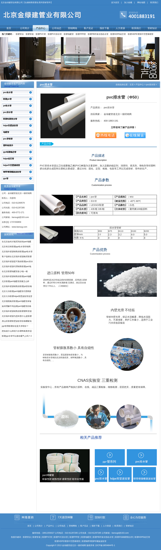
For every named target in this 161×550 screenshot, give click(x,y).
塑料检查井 (8, 145)
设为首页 (115, 2)
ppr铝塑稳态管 (9, 152)
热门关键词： (8, 34)
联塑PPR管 (81, 34)
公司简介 (24, 28)
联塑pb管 (7, 99)
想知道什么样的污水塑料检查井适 (17, 331)
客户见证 (88, 28)
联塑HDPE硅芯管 (118, 34)
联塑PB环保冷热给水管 (98, 34)
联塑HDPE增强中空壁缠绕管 (140, 34)
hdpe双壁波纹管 (10, 125)
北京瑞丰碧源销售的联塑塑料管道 (17, 311)
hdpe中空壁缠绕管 (11, 165)
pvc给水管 (8, 92)
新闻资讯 (8, 234)
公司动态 (56, 28)
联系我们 (154, 2)
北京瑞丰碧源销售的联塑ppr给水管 (17, 251)
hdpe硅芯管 (8, 158)
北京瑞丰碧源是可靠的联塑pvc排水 (17, 261)
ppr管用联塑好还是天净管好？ (15, 326)
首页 (8, 28)
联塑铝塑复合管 (10, 119)
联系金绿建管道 (12, 186)
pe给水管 (7, 106)
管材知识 (152, 28)
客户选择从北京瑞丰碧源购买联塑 (17, 256)
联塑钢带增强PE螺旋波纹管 (94, 541)
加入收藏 (128, 2)
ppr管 (5, 178)
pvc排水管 (8, 112)
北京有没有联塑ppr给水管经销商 (16, 246)
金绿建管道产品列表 (14, 83)
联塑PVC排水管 (55, 34)
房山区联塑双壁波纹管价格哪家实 (17, 321)
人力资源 (120, 28)
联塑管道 (30, 34)
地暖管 (6, 132)
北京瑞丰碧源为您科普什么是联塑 (17, 316)
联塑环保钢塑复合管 (124, 537)
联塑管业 (20, 34)
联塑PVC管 (41, 34)
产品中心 (40, 28)
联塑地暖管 (69, 34)
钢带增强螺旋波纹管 (12, 172)
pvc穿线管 (8, 139)
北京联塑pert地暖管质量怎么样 (15, 281)
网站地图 (141, 2)
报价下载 (104, 28)
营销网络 (72, 28)
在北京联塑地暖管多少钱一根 (15, 271)
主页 (132, 84)
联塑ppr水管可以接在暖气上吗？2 (17, 336)
